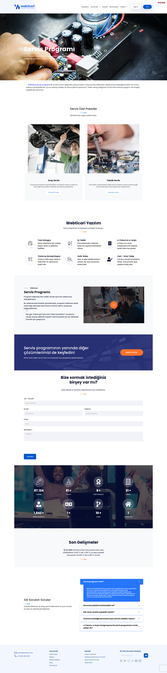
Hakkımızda (53, 654)
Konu (26, 419)
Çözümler (95, 7)
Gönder (30, 456)
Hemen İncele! (132, 352)
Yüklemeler (88, 663)
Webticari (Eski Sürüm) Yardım (95, 657)
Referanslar (114, 7)
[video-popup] (114, 305)
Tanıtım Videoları (90, 654)
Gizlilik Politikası (54, 660)
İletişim (51, 657)
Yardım (124, 7)
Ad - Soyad (29, 398)
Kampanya (53, 665)
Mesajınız (28, 430)
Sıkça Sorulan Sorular (92, 660)
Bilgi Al (136, 7)
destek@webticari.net (25, 653)
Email (26, 409)
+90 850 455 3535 (23, 656)
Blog (51, 663)
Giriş (147, 7)
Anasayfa (85, 7)
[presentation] (40, 447)
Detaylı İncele (53, 192)
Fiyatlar (105, 7)
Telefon (87, 409)
